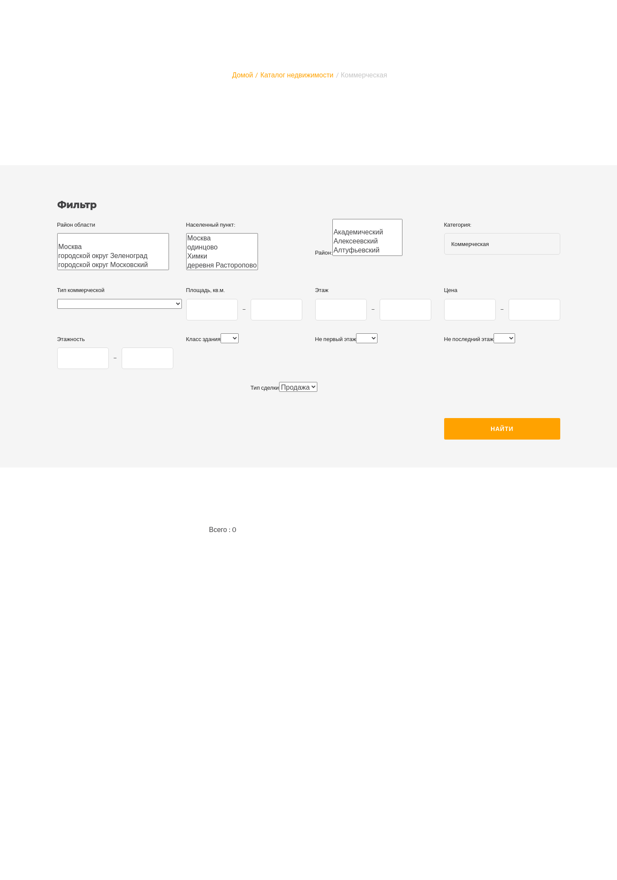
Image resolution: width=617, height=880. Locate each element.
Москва (113, 246)
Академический (367, 232)
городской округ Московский (113, 264)
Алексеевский (367, 241)
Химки (222, 256)
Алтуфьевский (367, 250)
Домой (242, 75)
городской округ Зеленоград (113, 255)
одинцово (222, 247)
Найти (502, 428)
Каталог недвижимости (296, 75)
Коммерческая (364, 75)
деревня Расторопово (222, 265)
